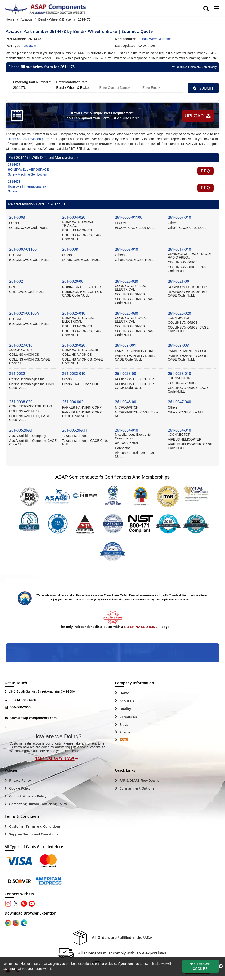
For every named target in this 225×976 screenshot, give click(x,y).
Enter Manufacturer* (71, 82)
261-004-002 (72, 401)
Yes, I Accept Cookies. (200, 966)
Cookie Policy (20, 788)
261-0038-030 (20, 401)
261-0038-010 (179, 373)
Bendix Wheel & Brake (54, 19)
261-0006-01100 (128, 217)
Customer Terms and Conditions (35, 826)
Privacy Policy (20, 780)
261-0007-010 (179, 217)
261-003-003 (178, 345)
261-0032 (17, 373)
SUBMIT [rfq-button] (203, 88)
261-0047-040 (179, 401)
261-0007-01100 (23, 249)
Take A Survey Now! (56, 758)
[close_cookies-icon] (221, 966)
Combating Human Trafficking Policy (38, 804)
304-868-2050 (20, 707)
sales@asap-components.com (33, 718)
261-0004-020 (73, 217)
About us (127, 701)
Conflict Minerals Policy (27, 796)
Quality (125, 709)
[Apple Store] (8, 922)
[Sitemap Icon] (124, 740)
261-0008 (70, 249)
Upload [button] (198, 115)
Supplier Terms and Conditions (33, 834)
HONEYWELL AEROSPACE (28, 169)
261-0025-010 (73, 313)
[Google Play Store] (16, 922)
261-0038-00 (125, 373)
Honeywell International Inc (27, 186)
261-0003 (17, 217)
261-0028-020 (73, 345)
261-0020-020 (126, 281)
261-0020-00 (72, 281)
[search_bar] (206, 8)
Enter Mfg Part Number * (32, 82)
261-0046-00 (125, 401)
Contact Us (128, 716)
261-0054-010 (126, 430)
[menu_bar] (217, 8)
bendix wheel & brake (154, 39)
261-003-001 (125, 345)
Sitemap (126, 732)
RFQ (205, 171)
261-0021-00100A (24, 313)
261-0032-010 (73, 373)
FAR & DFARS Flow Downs (139, 780)
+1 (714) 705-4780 (22, 700)
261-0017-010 (179, 249)
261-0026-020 (179, 313)
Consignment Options (137, 788)
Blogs (124, 724)
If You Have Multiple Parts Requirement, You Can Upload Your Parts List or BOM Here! (103, 115)
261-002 (16, 281)
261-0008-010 (126, 249)
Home (10, 19)
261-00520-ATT (22, 430)
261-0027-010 (20, 345)
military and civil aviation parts (27, 139)
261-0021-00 (178, 281)
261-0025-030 (126, 313)
